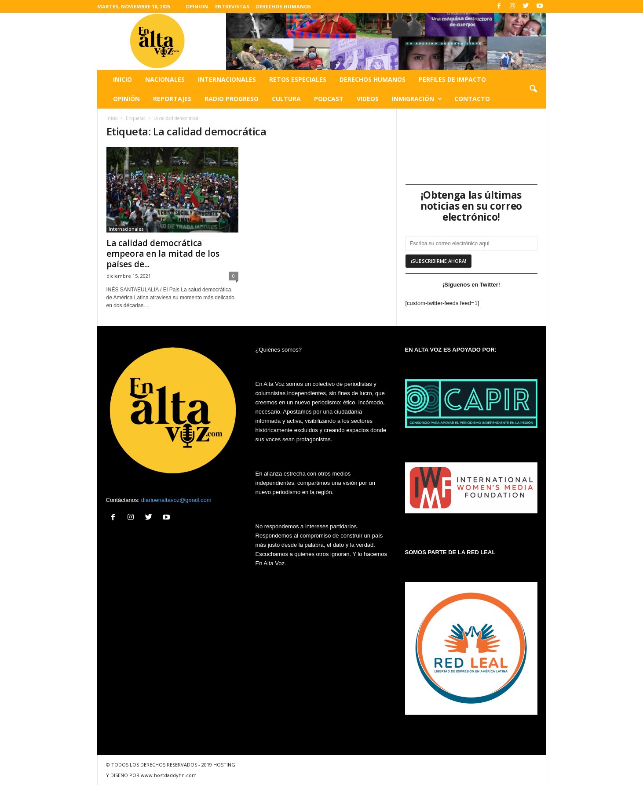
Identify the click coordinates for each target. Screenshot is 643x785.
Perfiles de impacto (452, 79)
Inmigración (417, 99)
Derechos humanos (373, 79)
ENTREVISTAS (232, 6)
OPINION (197, 6)
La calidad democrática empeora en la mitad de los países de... (162, 253)
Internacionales (227, 79)
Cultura (286, 98)
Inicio (122, 79)
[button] (533, 89)
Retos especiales (297, 79)
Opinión (126, 98)
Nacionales (165, 79)
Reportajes (172, 98)
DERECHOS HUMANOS (283, 6)
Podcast (328, 98)
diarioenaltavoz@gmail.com (176, 500)
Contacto (472, 98)
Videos (368, 98)
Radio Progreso (232, 98)
